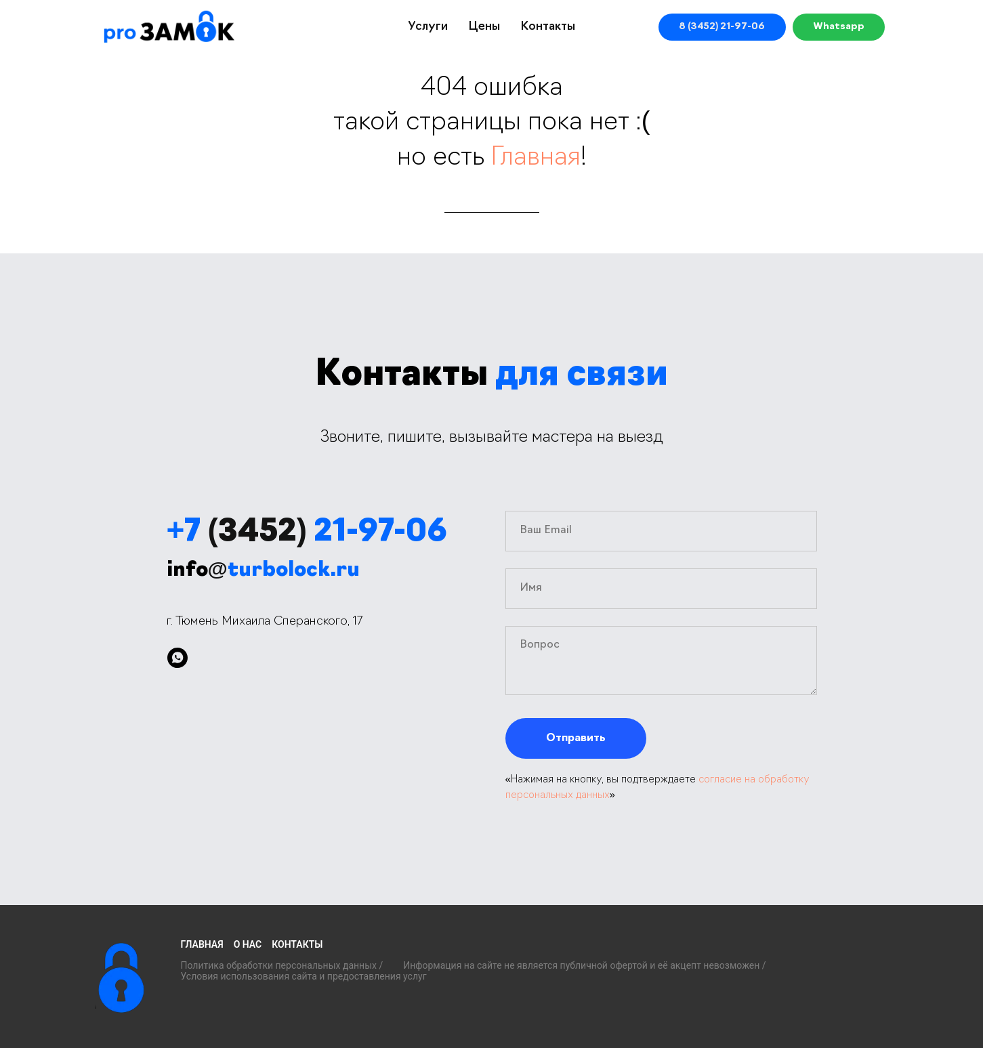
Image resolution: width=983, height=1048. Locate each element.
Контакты (547, 27)
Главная (535, 158)
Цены (484, 27)
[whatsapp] (177, 658)
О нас (248, 944)
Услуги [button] (428, 27)
